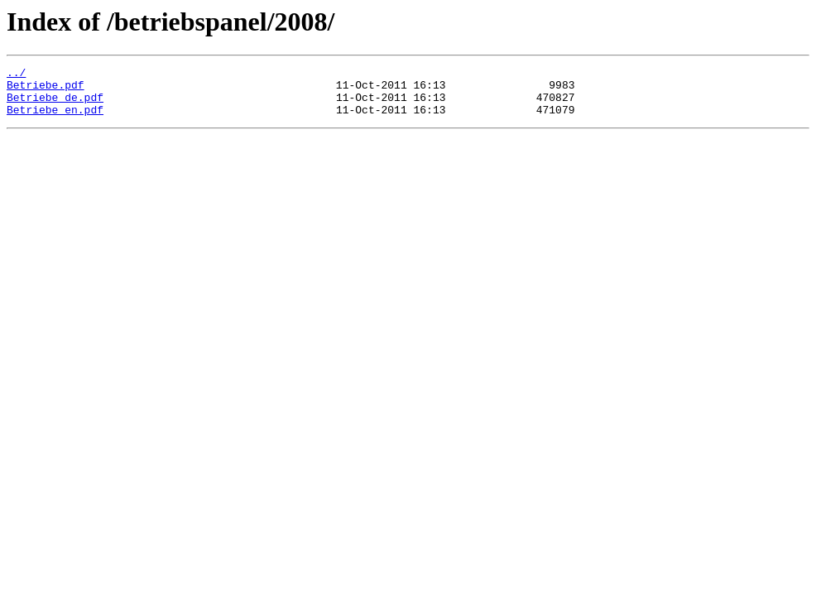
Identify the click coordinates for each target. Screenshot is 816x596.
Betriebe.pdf (45, 89)
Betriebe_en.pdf (55, 119)
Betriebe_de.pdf (55, 104)
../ (16, 74)
